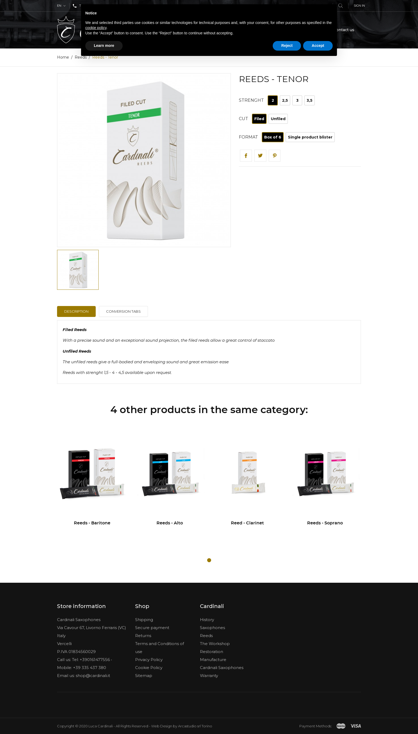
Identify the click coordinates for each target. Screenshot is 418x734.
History (207, 619)
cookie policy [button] (95, 28)
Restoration (211, 651)
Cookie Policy (148, 667)
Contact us (343, 29)
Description (76, 311)
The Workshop (215, 643)
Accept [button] (318, 45)
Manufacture (213, 659)
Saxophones (212, 627)
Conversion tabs (123, 311)
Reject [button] (286, 45)
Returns (143, 635)
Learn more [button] (104, 45)
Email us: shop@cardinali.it (83, 675)
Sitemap (143, 675)
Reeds (206, 635)
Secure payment (152, 627)
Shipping (144, 619)
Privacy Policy (149, 659)
